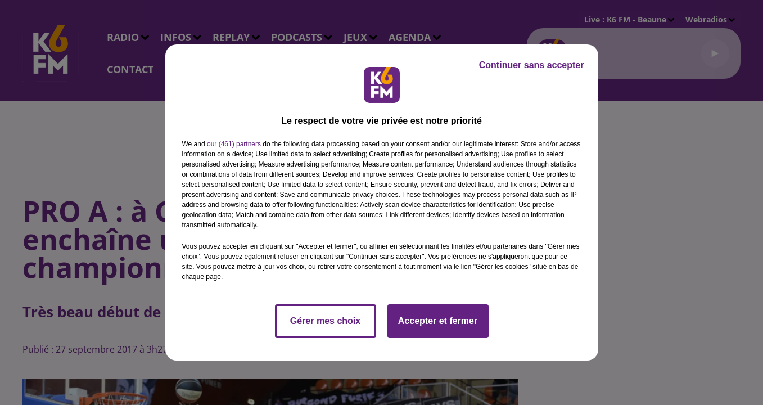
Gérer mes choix (325, 321)
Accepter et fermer (437, 321)
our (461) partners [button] (234, 144)
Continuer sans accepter (531, 65)
